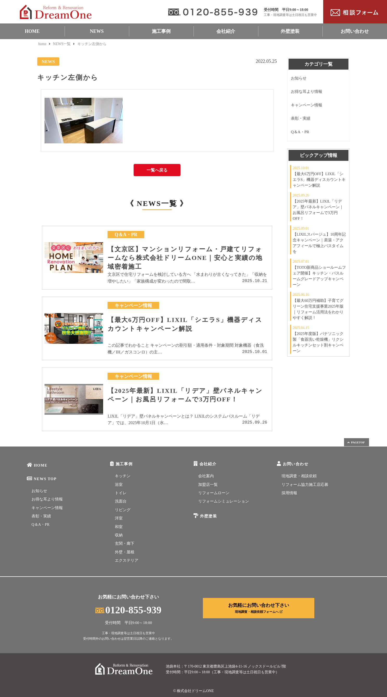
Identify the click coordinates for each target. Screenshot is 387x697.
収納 (119, 535)
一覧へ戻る (157, 170)
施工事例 (161, 31)
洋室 (119, 518)
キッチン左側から (92, 44)
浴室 (119, 484)
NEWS (97, 31)
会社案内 (206, 476)
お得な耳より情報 (306, 91)
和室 (119, 527)
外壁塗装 (290, 31)
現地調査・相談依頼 (299, 476)
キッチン (122, 476)
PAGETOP (356, 442)
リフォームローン (213, 493)
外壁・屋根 (124, 552)
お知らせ (299, 78)
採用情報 (289, 493)
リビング (122, 510)
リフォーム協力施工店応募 (305, 484)
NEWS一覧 (62, 44)
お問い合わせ (355, 31)
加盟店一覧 (208, 484)
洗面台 (121, 501)
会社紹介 (225, 31)
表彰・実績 (300, 118)
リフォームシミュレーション (223, 501)
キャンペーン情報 (306, 105)
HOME (32, 31)
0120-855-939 (128, 609)
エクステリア (126, 560)
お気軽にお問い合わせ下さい (258, 608)
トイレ (121, 493)
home (42, 44)
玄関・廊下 (124, 543)
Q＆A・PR (300, 132)
